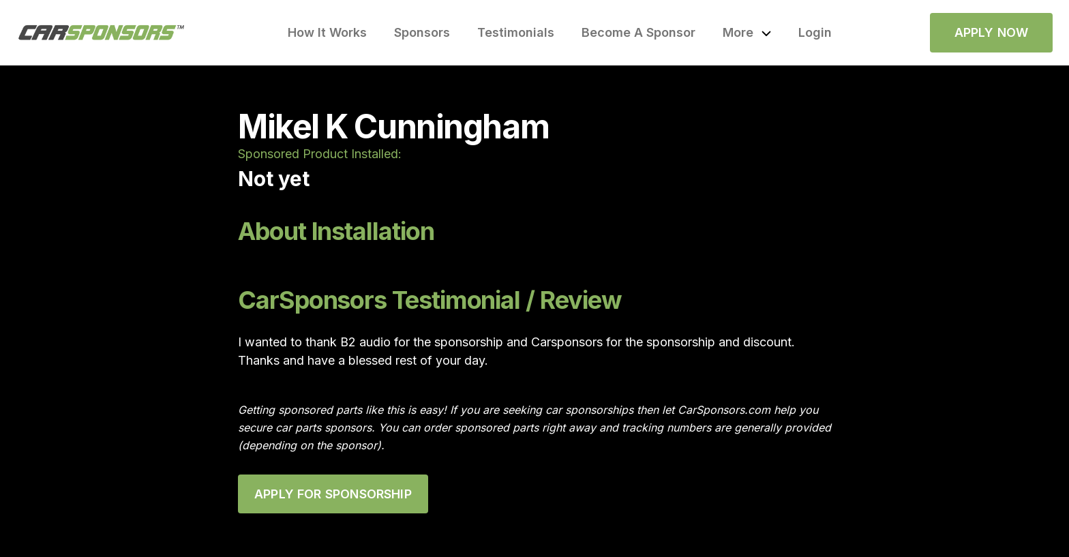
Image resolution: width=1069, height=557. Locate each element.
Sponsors (422, 32)
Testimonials (515, 32)
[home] (101, 32)
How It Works (327, 32)
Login (815, 32)
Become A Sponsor (638, 32)
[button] (747, 32)
